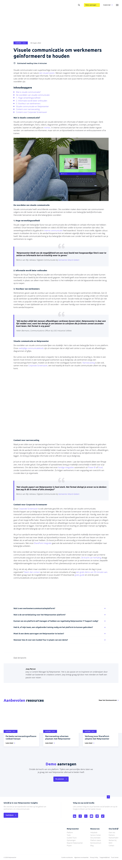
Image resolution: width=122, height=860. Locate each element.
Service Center (95, 835)
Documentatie (95, 838)
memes (47, 127)
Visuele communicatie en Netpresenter (32, 106)
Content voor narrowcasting (28, 109)
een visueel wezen (47, 73)
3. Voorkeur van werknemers (28, 103)
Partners (112, 835)
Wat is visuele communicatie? (28, 92)
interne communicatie (53, 230)
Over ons (112, 832)
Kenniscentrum (95, 843)
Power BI (92, 467)
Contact (111, 845)
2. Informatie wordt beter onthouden (31, 100)
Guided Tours (72, 838)
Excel (100, 467)
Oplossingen (71, 840)
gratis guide (79, 575)
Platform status (95, 840)
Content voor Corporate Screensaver (31, 112)
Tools (69, 835)
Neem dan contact (32, 572)
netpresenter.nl (16, 5)
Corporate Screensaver (38, 365)
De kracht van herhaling (91, 557)
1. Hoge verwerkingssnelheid (28, 97)
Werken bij (112, 840)
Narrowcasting (89, 362)
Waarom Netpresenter (75, 843)
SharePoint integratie (42, 543)
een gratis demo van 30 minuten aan (91, 572)
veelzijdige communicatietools (31, 348)
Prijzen (69, 845)
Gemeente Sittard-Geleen (68, 260)
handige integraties (66, 467)
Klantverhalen (113, 838)
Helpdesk (93, 832)
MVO (110, 843)
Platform (70, 832)
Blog (91, 845)
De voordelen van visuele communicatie (33, 95)
